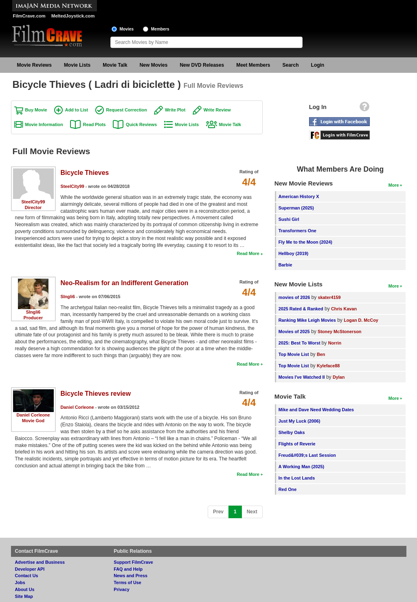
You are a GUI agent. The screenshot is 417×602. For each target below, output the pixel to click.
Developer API (30, 569)
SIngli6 (33, 312)
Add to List (76, 109)
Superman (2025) (296, 207)
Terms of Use (127, 582)
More (393, 185)
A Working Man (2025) (301, 466)
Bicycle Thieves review (96, 393)
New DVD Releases (202, 65)
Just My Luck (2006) (299, 421)
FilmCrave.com (29, 15)
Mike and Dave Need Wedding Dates (316, 409)
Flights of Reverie (297, 443)
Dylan (339, 377)
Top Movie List (294, 354)
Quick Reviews (141, 124)
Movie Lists (77, 65)
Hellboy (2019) (293, 253)
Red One (287, 489)
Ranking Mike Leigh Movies (307, 320)
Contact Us (26, 575)
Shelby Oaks (292, 432)
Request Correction (126, 109)
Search (291, 65)
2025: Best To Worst (300, 342)
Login (318, 65)
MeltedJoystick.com (72, 15)
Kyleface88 (328, 365)
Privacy (121, 589)
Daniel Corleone (33, 414)
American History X (299, 196)
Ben (321, 354)
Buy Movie (36, 109)
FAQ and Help (128, 569)
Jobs (20, 582)
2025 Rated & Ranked (301, 308)
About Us (25, 589)
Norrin (334, 342)
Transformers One (297, 230)
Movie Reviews (34, 65)
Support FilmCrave (133, 562)
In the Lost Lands (297, 477)
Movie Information (44, 124)
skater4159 (329, 297)
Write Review (217, 109)
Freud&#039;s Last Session (307, 455)
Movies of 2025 (294, 331)
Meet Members (253, 65)
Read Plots (94, 124)
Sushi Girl (289, 219)
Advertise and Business (40, 562)
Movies (127, 29)
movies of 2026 (294, 297)
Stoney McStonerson (339, 331)
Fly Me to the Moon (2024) (305, 242)
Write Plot (175, 109)
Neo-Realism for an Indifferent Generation (125, 282)
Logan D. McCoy (361, 320)
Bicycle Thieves (85, 172)
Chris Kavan (344, 308)
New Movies (154, 65)
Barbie (285, 264)
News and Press (130, 575)
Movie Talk (115, 65)
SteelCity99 (33, 201)
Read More (248, 253)
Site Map (24, 596)
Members (160, 29)
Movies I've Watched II (302, 377)
